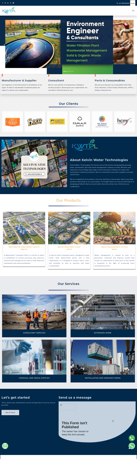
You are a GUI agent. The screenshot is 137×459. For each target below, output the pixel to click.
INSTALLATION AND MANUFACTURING (103, 378)
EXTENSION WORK (102, 333)
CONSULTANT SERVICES (34, 333)
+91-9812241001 (121, 3)
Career (132, 3)
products (81, 184)
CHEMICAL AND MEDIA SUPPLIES (34, 378)
